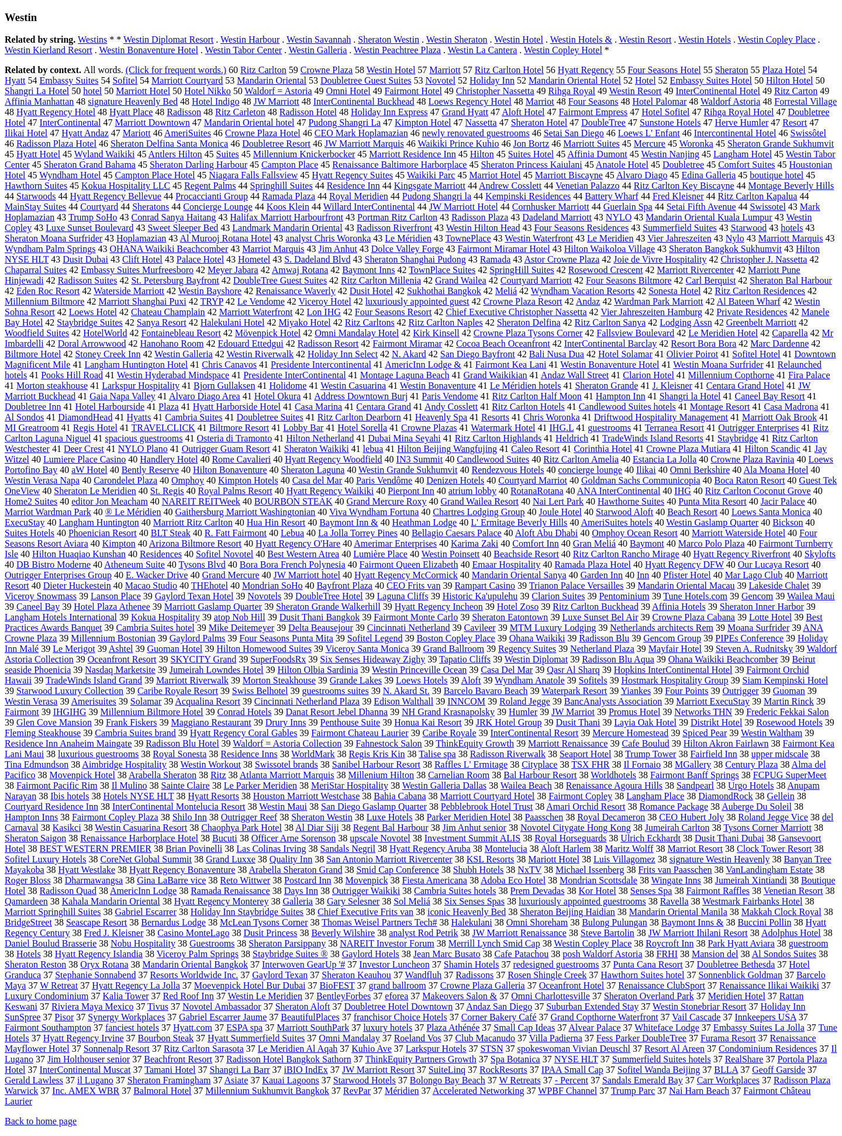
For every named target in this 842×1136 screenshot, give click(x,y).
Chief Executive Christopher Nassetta (516, 312)
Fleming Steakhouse (43, 733)
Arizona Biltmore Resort (195, 543)
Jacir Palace (783, 501)
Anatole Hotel (622, 165)
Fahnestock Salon (389, 743)
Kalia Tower (126, 996)
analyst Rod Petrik (423, 933)
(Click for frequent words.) (176, 70)
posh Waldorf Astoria (602, 954)
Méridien (402, 1091)
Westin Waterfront (539, 238)
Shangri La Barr (240, 1070)
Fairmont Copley (580, 796)
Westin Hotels (704, 39)
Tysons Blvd (202, 564)
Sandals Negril (347, 849)
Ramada (495, 259)
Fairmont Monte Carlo (416, 617)
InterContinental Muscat (85, 1070)
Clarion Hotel (648, 375)
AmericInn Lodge (143, 891)
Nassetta (480, 122)
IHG (682, 491)
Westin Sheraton (457, 39)
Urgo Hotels (751, 785)
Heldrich (571, 438)
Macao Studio (151, 586)
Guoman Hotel (175, 649)
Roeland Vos (417, 1038)
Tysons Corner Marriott (767, 828)
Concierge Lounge (217, 207)
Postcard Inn (307, 880)
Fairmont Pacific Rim (57, 785)
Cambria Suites (193, 417)
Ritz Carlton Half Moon (537, 396)
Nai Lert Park (558, 501)
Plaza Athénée (452, 1028)
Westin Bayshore (209, 291)
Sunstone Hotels (670, 122)
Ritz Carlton (263, 70)
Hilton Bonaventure (230, 470)
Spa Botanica (515, 1059)
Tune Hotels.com (695, 596)
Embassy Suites (69, 80)
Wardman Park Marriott (658, 301)
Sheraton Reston (35, 964)
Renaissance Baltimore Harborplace (399, 165)
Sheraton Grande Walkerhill (328, 607)
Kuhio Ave (371, 1049)
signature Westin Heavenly (720, 859)
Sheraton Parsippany (287, 943)
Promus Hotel (634, 712)
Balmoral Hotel (162, 1091)
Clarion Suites (558, 596)
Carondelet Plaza (125, 480)
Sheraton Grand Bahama (90, 165)
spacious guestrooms (144, 438)
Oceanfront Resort (122, 659)
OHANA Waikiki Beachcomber (168, 249)
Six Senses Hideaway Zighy (372, 659)
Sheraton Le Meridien (95, 491)
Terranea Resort (675, 428)
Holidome (287, 386)
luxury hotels (387, 1028)
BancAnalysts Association (613, 701)
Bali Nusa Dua (556, 354)
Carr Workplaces (728, 1080)
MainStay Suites (35, 207)
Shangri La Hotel (37, 91)
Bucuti (224, 838)
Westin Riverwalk (260, 354)
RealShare (744, 1059)
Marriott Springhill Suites (53, 912)
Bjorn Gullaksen (224, 386)
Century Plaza (751, 764)
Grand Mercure (230, 575)
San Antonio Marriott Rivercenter (389, 859)
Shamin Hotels (471, 964)
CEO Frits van (413, 586)
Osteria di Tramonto (234, 438)
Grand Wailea (460, 280)
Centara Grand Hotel (745, 386)
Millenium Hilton (380, 775)
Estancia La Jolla (664, 459)
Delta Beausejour (320, 628)
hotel (92, 91)
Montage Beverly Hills (791, 186)
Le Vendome (261, 301)
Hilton (482, 154)
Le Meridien (610, 238)
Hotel (645, 80)
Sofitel (124, 80)
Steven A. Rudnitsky (754, 649)
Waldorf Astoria (730, 101)
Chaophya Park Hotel (241, 828)
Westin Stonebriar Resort (699, 1006)
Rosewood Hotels (789, 722)
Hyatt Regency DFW (684, 564)
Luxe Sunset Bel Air (600, 617)
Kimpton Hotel (423, 122)
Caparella (790, 333)
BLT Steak (171, 533)
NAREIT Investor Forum (387, 943)
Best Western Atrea (303, 554)
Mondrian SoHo (272, 586)
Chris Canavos (229, 365)
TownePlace (468, 238)
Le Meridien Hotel (723, 333)
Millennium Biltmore (44, 301)
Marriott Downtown (152, 122)
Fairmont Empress (592, 112)
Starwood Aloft (624, 512)
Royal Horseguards (570, 838)
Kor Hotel (597, 891)
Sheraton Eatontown (510, 617)
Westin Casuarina (353, 386)
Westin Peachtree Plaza (397, 50)
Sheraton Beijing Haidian (567, 912)
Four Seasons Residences (581, 228)
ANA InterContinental (619, 491)
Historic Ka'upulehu (480, 596)
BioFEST (336, 985)
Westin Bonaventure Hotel (148, 50)
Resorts (495, 417)
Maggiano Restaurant (211, 722)
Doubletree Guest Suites (366, 80)
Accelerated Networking (478, 1091)
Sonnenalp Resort (117, 1049)
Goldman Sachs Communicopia (640, 480)
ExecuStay (24, 522)
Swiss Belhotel (260, 691)
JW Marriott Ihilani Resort (698, 933)
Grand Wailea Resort (479, 501)
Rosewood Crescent (605, 270)
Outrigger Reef (249, 817)
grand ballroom (397, 985)
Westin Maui (283, 807)
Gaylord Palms (198, 638)
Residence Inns (248, 754)
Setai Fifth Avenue (701, 207)
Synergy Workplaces (126, 1017)
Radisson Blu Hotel (182, 743)
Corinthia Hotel (603, 449)
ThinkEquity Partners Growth (421, 1059)
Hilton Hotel (789, 80)
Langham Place (655, 796)
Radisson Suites (88, 280)
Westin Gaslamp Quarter (712, 522)
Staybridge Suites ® (290, 954)
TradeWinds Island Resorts (652, 438)
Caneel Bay (38, 607)
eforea (396, 996)
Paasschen (543, 817)
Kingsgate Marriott (429, 186)
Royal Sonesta (179, 754)
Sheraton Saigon (35, 838)
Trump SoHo (92, 217)
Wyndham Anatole (529, 680)
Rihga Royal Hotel (738, 112)
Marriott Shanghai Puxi (142, 301)
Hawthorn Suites (36, 186)
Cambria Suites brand (135, 733)
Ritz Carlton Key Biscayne (684, 186)
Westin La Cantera (482, 50)
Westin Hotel (518, 39)
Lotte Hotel (770, 617)
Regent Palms (210, 186)
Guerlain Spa (628, 207)
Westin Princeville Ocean (419, 670)
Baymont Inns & (692, 922)
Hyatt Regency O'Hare (298, 543)
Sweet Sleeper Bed (182, 228)
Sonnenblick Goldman (740, 975)
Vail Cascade (696, 1017)
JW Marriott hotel (307, 575)
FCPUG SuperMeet (790, 775)
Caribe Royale (450, 733)
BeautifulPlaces (310, 1017)
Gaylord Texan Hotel (194, 596)
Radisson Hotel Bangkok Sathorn (288, 1059)
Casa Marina (318, 407)
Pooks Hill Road (72, 375)
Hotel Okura (277, 396)
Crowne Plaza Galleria (482, 985)
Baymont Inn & (348, 522)
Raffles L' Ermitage (471, 764)
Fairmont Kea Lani (511, 365)
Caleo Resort (535, 449)
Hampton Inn (621, 396)
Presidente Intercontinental (321, 365)
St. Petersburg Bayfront (175, 280)
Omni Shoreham (537, 922)
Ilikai (646, 470)
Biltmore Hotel (33, 354)
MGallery (693, 764)
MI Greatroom (32, 428)
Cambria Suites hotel (155, 628)
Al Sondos (24, 417)
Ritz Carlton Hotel (509, 70)
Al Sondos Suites (784, 954)
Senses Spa (651, 891)
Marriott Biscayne (569, 175)
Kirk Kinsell (436, 333)
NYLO (619, 217)
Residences (161, 554)
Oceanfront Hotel (572, 985)
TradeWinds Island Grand (94, 680)
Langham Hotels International (61, 617)
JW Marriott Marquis (364, 144)
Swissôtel (808, 133)
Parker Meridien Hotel (468, 817)
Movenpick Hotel (82, 775)
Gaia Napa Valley (122, 396)
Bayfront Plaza (344, 586)
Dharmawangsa (94, 880)
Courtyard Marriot (532, 480)
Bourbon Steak (166, 1038)
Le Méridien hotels (525, 386)
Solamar (145, 701)
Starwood (749, 228)
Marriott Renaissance (568, 743)
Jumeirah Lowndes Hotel (217, 670)
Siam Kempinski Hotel (786, 680)
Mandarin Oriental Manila (678, 912)
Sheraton (731, 70)
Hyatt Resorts (213, 796)
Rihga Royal (571, 91)
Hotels (28, 954)
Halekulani (471, 922)
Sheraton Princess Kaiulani (531, 165)
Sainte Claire (185, 785)
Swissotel (767, 207)
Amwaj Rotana (300, 270)
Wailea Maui (811, 596)
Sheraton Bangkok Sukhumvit (725, 249)
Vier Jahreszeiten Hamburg (651, 312)
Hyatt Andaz (84, 133)
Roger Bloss (28, 880)
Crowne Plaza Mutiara (688, 449)
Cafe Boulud (645, 743)
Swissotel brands (286, 764)
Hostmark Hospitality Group (674, 680)
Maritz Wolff (629, 849)
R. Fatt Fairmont (236, 533)
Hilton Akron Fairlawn (726, 743)
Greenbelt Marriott (761, 322)
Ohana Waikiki (537, 638)
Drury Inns (285, 722)
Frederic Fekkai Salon (787, 712)
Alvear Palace (594, 1028)
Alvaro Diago (642, 175)
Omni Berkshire (700, 470)
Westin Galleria (318, 50)
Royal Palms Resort (235, 491)
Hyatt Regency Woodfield (333, 459)
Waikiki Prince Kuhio (458, 144)
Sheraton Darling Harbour (198, 165)
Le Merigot (74, 649)
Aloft (471, 680)
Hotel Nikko (207, 91)
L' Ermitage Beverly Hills (519, 522)
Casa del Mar (317, 480)
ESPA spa (244, 1028)
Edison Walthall (403, 701)
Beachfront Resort (178, 1059)
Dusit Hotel (371, 291)
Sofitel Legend (375, 638)
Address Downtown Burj (361, 396)
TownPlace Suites (442, 270)
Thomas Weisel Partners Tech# (379, 922)
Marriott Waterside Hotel (738, 533)
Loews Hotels (421, 680)
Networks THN (703, 712)
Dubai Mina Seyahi (404, 438)
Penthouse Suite (350, 722)
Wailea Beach (526, 785)
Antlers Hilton (175, 154)
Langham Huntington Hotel (136, 365)
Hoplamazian (141, 238)
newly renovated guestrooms (476, 133)
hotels (792, 228)
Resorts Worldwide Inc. (194, 975)
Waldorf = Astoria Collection (287, 743)
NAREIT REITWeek (201, 501)
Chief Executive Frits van (365, 912)
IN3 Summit (419, 459)
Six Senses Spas (474, 901)
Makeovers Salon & (459, 996)
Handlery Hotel (169, 459)
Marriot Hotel (494, 175)
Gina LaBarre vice (171, 880)
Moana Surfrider (758, 628)
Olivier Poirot (692, 354)
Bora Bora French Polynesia (293, 564)
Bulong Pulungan (614, 922)
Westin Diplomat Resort (168, 39)
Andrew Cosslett (510, 186)
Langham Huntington (98, 522)
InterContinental (70, 122)
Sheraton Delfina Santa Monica (169, 144)
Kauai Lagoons (290, 1080)
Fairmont (22, 712)
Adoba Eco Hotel (513, 880)
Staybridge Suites (89, 322)
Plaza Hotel (784, 70)
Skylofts (820, 554)
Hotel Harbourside (109, 407)
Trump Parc (633, 1091)
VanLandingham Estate (769, 870)
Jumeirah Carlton (677, 828)
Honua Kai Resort (428, 722)
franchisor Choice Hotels (400, 1017)
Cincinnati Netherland (408, 628)
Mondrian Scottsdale (598, 880)
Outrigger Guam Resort (226, 449)
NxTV (529, 870)
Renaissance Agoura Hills (614, 785)
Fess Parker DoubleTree (641, 1038)
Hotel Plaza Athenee (112, 607)
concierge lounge (590, 470)
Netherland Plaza (602, 649)
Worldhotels (613, 775)
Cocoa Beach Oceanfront (503, 343)
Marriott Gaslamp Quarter (213, 607)
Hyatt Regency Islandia (99, 954)
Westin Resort (645, 39)
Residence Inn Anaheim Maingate (68, 743)
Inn (643, 575)
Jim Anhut (338, 249)
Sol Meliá (412, 901)
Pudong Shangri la (436, 196)
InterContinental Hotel (718, 91)
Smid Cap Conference (397, 870)
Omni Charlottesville (550, 996)
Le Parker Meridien (260, 785)
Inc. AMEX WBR (85, 1091)
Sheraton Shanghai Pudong (415, 259)
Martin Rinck (789, 701)
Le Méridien (408, 238)
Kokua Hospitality (165, 617)
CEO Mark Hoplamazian (361, 133)
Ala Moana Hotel (775, 470)
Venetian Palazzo (587, 186)
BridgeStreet (28, 922)
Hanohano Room (172, 343)
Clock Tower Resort (774, 849)
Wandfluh (423, 975)
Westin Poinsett (451, 554)
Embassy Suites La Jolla (759, 1028)
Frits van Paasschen (675, 870)
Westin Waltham (771, 733)
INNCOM (466, 701)
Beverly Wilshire (343, 933)
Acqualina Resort (207, 701)
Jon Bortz (531, 144)
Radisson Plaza (479, 217)
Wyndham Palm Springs (50, 249)
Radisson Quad (68, 891)
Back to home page (41, 1121)
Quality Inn (291, 859)
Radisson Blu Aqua (618, 659)
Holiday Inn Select (343, 354)
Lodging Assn (686, 322)
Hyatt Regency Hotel (55, 112)
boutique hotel (776, 175)
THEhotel (209, 586)
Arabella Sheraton (162, 775)
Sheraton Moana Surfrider (53, 238)
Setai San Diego (574, 133)
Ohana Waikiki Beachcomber (723, 659)
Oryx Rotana (104, 964)
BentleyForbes (343, 996)
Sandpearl (695, 785)
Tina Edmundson (36, 764)
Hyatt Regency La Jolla (136, 985)
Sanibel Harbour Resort (376, 764)
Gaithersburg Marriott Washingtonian (245, 512)
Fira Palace (809, 375)
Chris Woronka (551, 417)
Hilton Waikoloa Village (609, 249)
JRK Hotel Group (509, 722)
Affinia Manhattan (39, 101)
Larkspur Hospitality (141, 386)
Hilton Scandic (772, 449)
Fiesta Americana (434, 880)
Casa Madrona (791, 407)
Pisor (64, 1017)
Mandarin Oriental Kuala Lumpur (709, 217)
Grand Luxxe (231, 859)
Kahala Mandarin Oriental (111, 901)
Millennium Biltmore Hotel (152, 712)
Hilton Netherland (320, 438)
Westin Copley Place (777, 39)
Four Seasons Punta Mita (286, 638)
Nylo (735, 238)
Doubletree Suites (269, 417)
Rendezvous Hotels (507, 470)
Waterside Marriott (129, 291)
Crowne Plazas (429, 428)
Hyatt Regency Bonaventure (182, 870)
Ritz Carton (795, 91)
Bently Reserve (150, 470)
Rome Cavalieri (241, 459)
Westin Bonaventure (438, 386)
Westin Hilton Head (483, 228)
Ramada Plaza (288, 196)
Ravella (674, 901)
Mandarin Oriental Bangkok (195, 964)
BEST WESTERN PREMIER (95, 849)
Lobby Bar (303, 428)
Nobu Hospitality (143, 943)
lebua (373, 449)
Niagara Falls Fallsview (253, 175)
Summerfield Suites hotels (661, 1059)
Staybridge (737, 438)
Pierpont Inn (411, 491)
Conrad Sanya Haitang (173, 217)
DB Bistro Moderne (53, 564)
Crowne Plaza (327, 70)
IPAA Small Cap (572, 1070)
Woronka (696, 144)
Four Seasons (593, 101)
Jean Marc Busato (447, 954)
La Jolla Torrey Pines (358, 533)
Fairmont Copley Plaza (115, 817)
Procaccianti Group (211, 196)
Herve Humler (741, 122)
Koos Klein (288, 207)
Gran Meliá (594, 543)
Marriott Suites (591, 144)
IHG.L (562, 428)
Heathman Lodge (424, 522)
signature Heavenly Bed (133, 101)
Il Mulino (129, 785)
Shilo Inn (189, 817)
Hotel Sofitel (665, 112)
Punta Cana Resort (647, 964)
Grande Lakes (356, 680)
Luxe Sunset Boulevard (89, 228)
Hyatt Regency (586, 70)
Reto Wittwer (245, 880)
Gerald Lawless (34, 1080)
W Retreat (59, 985)
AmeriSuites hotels (616, 522)
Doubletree (683, 165)
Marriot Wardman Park (48, 512)
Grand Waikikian (495, 375)
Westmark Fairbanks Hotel (752, 901)
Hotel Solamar (625, 354)
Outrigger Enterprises (758, 428)
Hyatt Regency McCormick (406, 575)
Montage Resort (720, 407)
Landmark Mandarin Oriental (287, 228)
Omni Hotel (348, 91)
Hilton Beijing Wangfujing (447, 449)
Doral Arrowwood (92, 343)
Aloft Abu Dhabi (546, 533)
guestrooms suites (335, 691)
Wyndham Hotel (70, 175)
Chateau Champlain (168, 312)
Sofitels (593, 680)
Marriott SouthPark (313, 1028)
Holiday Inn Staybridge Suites (247, 912)
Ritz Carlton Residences (760, 291)
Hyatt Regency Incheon (439, 607)
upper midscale (779, 754)
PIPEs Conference (749, 638)
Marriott (444, 70)
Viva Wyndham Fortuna (374, 512)
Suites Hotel (531, 154)
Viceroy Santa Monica (367, 649)
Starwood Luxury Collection (69, 691)
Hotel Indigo (215, 101)
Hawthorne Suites (631, 501)
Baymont (647, 543)
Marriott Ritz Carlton (193, 522)
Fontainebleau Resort (180, 333)
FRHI (667, 954)
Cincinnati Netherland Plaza (307, 701)
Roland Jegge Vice (773, 817)
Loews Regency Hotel (470, 101)
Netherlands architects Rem (661, 628)
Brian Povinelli (193, 849)
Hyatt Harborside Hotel (237, 407)
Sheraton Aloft (302, 1006)
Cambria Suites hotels (455, 891)
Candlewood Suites (493, 459)
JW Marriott (276, 101)
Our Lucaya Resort (773, 564)
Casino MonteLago (193, 933)
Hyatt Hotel (38, 154)
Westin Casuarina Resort (141, 828)
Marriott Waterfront (256, 312)
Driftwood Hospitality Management (661, 417)
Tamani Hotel (169, 1070)
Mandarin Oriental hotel (249, 122)
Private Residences (751, 312)
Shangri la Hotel (690, 396)
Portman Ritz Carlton (397, 217)
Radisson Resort (328, 343)
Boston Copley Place (455, 638)
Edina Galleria (708, 175)
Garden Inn (602, 575)
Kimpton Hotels (248, 480)
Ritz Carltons (370, 322)
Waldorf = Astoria (278, 91)
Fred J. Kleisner (114, 933)
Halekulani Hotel (233, 322)
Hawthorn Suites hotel (642, 975)
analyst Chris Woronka (328, 238)
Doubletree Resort (276, 144)
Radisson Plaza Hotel (56, 144)
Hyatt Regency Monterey (221, 901)
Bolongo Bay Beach (447, 1080)
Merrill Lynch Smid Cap (494, 943)
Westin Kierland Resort (48, 50)
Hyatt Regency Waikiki (330, 491)
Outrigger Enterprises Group (58, 575)
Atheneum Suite (134, 564)
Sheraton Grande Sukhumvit (780, 144)
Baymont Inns (368, 270)
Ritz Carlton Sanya (610, 322)
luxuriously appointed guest (417, 301)
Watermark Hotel (503, 428)
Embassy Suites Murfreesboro (137, 270)
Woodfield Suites (37, 333)
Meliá (506, 291)
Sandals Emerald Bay (642, 1080)
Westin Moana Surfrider (718, 365)
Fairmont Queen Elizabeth (409, 564)
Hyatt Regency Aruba (430, 849)
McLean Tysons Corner (264, 922)
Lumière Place (380, 554)
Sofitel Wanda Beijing (658, 1070)
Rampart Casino (484, 586)
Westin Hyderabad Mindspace (173, 375)
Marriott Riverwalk (192, 680)
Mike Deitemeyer (241, 628)
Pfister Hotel (686, 575)
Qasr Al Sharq (573, 670)
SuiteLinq (447, 1070)
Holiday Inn (492, 80)
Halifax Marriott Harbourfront (286, 217)
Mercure (649, 144)
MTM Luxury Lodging (553, 628)
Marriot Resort (695, 849)
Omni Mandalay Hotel (357, 333)
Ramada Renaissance (230, 891)
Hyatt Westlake (87, 870)
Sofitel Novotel (224, 554)
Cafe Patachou (521, 954)
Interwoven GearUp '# (303, 964)
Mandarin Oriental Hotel (575, 80)
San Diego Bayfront (477, 354)
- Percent (571, 1080)
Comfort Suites (746, 165)
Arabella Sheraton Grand (295, 870)
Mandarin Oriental (271, 80)
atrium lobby (472, 491)
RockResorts (503, 1070)
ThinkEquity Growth (475, 743)
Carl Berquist (711, 280)
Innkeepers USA (765, 1017)
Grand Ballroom (453, 649)
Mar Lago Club (754, 575)
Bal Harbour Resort (540, 775)
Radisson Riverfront (394, 228)
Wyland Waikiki (104, 154)
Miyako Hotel (304, 322)
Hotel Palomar (659, 101)
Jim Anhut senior (474, 828)
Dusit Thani (578, 722)
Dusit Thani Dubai (729, 838)
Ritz (218, 775)
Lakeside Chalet (779, 586)
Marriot (540, 101)
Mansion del (715, 954)
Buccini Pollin (764, 922)
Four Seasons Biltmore (629, 280)
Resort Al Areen (674, 1049)
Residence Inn (353, 186)
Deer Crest (84, 449)
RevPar (357, 1091)
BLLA (726, 1070)
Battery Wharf (612, 196)
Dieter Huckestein (77, 586)
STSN (491, 1049)
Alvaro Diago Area (204, 396)
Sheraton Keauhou (356, 975)
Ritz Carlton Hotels (528, 407)
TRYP (211, 301)
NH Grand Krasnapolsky (448, 712)
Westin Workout (210, 764)
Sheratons (150, 207)
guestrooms (609, 428)
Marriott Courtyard (187, 80)
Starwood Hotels (364, 1080)
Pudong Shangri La (344, 122)
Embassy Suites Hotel (711, 80)
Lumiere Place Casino (84, 459)
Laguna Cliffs (403, 596)
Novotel (440, 80)
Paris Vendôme (384, 480)
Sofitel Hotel (756, 354)
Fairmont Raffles (718, 891)
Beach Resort (692, 512)
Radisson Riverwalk (508, 754)
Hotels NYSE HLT (138, 796)
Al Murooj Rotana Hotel (225, 238)
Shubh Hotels (478, 870)
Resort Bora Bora (703, 343)
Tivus (157, 1006)
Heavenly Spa (441, 417)
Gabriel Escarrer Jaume (223, 1017)
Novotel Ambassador (221, 1006)
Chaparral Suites (36, 270)
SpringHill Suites (521, 270)
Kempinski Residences (528, 196)
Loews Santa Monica (770, 512)
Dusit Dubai (85, 259)
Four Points (686, 691)
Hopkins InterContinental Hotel (673, 670)
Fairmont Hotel (413, 91)
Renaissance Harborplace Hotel (139, 838)
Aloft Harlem (566, 849)
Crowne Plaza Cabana (694, 617)
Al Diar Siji (317, 828)
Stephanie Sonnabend (95, 975)
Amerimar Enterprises (395, 543)
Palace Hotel (200, 259)
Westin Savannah (319, 39)
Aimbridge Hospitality (124, 764)
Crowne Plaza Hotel (263, 133)
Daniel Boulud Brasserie (50, 943)
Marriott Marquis (790, 238)
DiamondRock (725, 796)
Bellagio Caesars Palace (457, 533)
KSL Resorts (491, 859)
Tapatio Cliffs (465, 659)
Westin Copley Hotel (563, 50)
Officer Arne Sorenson (293, 838)
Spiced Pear (704, 733)
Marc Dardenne (779, 343)
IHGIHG (70, 712)
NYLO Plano (143, 449)
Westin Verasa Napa (42, 480)
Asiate (237, 1080)
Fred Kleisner (678, 196)
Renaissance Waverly (296, 291)
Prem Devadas (537, 891)
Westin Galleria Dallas (444, 785)
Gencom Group (672, 638)
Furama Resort (728, 1038)
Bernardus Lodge (173, 922)
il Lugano (95, 1080)
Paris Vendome (450, 396)
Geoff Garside (778, 1070)
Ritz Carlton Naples (446, 322)
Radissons (474, 975)
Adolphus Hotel (791, 933)
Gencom (757, 596)
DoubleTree (603, 122)
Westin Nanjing (670, 154)
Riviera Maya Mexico (92, 1006)
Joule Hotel (560, 512)
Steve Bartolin (607, 933)
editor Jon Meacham (109, 501)
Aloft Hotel (523, 112)
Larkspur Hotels (436, 1049)
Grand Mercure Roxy (387, 501)
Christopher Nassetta (495, 91)
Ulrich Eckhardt (650, 838)
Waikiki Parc (431, 175)
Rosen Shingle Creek (547, 975)
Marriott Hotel (143, 91)
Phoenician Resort (102, 533)
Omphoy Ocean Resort (635, 533)
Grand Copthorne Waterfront (604, 1017)
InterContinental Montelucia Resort (179, 807)
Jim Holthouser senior (88, 1059)
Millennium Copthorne (731, 375)
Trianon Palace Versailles (576, 586)
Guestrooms (211, 943)
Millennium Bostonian (113, 638)
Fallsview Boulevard (635, 333)
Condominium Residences (768, 1049)
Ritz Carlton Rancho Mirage (626, 554)
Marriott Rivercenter (695, 270)
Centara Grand (383, 407)
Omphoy (187, 480)
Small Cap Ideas (524, 1028)
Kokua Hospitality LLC (125, 186)
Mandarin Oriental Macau (685, 586)
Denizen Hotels (455, 480)
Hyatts (138, 417)
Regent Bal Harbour (391, 828)
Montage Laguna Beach (405, 375)
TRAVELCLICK (163, 428)
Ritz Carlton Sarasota (204, 1049)
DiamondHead (85, 417)
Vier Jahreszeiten (679, 238)
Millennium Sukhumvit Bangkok (267, 1091)
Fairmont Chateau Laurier (359, 733)
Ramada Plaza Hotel (592, 564)
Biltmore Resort (239, 428)
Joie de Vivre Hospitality (659, 259)
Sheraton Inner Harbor (762, 607)
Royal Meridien (358, 196)
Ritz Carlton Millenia (381, 280)
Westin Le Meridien (264, 996)
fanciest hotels (132, 1028)
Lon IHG (324, 312)
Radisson (184, 112)
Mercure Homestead (630, 733)
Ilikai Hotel (26, 133)
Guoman (789, 691)
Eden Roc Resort (48, 291)
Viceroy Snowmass (41, 596)
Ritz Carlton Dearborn (359, 417)
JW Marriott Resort (378, 1070)
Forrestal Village (805, 101)
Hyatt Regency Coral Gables (244, 733)
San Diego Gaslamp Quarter (374, 807)
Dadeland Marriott (557, 217)
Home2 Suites (31, 501)
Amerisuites (93, 701)
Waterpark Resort (574, 691)
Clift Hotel (142, 259)
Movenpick (367, 880)
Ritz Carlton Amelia (581, 459)
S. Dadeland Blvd (317, 259)
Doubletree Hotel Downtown (398, 1006)
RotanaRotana (537, 491)
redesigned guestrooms (556, 964)
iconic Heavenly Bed (466, 912)
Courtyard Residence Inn (51, 807)
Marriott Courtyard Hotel (487, 796)
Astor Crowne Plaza (561, 259)
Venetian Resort (793, 891)
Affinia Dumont (597, 154)
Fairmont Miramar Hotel (504, 249)
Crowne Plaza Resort (522, 301)
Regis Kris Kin (377, 754)
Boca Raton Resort (749, 480)
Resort (794, 122)
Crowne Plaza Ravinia (752, 459)
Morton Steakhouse (279, 680)
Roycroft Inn (669, 943)
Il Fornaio (642, 764)
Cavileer (479, 628)
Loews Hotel (93, 312)
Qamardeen (26, 901)
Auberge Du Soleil (757, 807)
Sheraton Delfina (529, 322)
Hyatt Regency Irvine (83, 1038)
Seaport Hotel (585, 754)
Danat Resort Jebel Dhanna (336, 712)
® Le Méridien (133, 512)
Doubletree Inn (33, 407)
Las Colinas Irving (271, 849)
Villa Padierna (555, 1038)
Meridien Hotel (736, 996)
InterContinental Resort (535, 733)
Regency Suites (527, 649)
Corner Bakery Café (499, 1017)
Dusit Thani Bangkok (319, 617)
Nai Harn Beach (699, 1091)
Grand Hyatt (464, 112)
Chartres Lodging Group (478, 512)
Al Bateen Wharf (749, 301)
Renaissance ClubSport (661, 985)
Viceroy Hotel (325, 301)
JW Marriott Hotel (463, 207)
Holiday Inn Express (389, 112)
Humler (523, 712)
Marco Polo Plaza (711, 543)
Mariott (137, 133)
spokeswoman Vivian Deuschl (573, 1049)
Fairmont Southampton (48, 1028)
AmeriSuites (187, 133)
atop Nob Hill (239, 617)
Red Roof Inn (188, 996)
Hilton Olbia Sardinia (318, 670)
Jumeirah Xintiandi (751, 880)
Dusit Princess (270, 933)
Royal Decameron (611, 817)
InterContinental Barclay (610, 343)
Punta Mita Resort (712, 501)
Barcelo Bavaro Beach (486, 691)
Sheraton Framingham (169, 1080)
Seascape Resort (96, 922)
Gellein (781, 796)
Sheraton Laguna (313, 470)
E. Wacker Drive (157, 575)
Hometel (254, 259)
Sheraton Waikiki (316, 449)
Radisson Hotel (308, 112)
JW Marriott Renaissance (519, 933)
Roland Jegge (524, 701)
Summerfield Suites (680, 228)
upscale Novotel (380, 838)
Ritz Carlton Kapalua (757, 196)
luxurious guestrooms (98, 754)
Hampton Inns (31, 817)
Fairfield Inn (713, 754)
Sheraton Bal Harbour (790, 280)
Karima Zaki (474, 543)
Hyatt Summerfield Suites (256, 1038)
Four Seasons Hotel (663, 70)
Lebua (292, 533)
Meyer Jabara (233, 270)
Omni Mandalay (349, 1038)
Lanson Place (116, 596)
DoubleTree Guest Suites (280, 280)
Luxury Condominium (47, 996)
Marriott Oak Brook (779, 417)
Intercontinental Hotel (735, 133)
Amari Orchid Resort (585, 807)
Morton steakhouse (52, 386)
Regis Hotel (95, 428)
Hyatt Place (131, 112)
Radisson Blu (604, 638)
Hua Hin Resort (276, 522)
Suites (227, 154)
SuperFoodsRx (278, 659)
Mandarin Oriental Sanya (519, 575)
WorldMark (312, 754)
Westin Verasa (31, 701)
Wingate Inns (676, 880)
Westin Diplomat (536, 659)
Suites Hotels (29, 533)
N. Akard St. (406, 691)
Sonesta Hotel (674, 291)
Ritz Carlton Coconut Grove (758, 491)
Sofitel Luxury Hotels (46, 859)
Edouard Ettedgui (250, 343)
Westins (92, 39)
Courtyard (99, 207)
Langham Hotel (742, 154)
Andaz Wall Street (575, 375)
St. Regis (167, 491)
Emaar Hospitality (506, 564)
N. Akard (409, 354)
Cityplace (539, 764)
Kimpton (119, 543)
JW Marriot (573, 712)
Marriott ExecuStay (713, 701)
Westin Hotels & (581, 39)
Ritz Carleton (240, 112)
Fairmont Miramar (407, 343)
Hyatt (15, 80)
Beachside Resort (526, 554)
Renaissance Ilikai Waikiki (769, 985)
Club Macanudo (485, 1038)
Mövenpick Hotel (268, 333)
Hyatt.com (192, 1028)
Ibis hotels (69, 796)
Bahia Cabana (400, 796)
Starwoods (36, 196)
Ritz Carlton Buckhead (596, 607)
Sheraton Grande (606, 386)
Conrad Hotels (245, 712)
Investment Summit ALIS (472, 838)
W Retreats (519, 1080)
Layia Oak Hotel (645, 722)
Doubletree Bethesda (736, 964)
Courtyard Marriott (536, 280)
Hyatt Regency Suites (352, 175)
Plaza (168, 407)
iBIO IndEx (306, 1070)
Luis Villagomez (624, 859)
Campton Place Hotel (155, 175)
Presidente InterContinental (294, 375)
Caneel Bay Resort (770, 396)
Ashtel (121, 649)
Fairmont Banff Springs (694, 775)
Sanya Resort (162, 322)
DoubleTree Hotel (329, 596)
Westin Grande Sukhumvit (407, 470)
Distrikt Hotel (716, 722)
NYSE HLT (576, 1059)
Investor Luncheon (394, 964)
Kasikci (67, 828)
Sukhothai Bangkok (444, 291)
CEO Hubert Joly (691, 817)
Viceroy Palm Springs (198, 954)
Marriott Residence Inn (412, 154)
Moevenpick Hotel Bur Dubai (250, 985)
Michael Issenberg (589, 870)
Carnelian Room (458, 775)
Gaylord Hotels (370, 954)
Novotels (264, 596)
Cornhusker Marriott (550, 207)
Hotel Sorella (362, 428)
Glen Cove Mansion (54, 722)
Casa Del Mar (507, 670)
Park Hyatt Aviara (741, 943)
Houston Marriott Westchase (306, 796)
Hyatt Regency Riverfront (742, 554)
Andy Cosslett (451, 407)
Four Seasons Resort (393, 312)
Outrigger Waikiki (366, 891)
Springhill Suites (281, 186)
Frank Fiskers (131, 722)
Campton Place (289, 165)
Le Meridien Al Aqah (297, 1049)
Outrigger (740, 691)
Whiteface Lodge (666, 1028)
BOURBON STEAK (293, 501)
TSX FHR (590, 764)
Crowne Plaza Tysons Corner (528, 333)
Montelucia (506, 849)
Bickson (787, 522)
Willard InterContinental (369, 207)
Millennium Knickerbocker (304, 154)
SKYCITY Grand (204, 659)
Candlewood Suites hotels (627, 407)
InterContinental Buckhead (364, 101)
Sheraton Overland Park (649, 996)
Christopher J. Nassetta (763, 259)
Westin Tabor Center (243, 50)
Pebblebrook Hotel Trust (487, 807)
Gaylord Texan (280, 975)
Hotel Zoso (518, 607)
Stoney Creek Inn (107, 354)
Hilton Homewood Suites (264, 649)
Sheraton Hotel (539, 122)
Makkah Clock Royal (781, 912)
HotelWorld (105, 333)
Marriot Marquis (273, 249)
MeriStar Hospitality (349, 785)
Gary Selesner (353, 901)
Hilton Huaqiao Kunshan (79, 554)
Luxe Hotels (390, 817)
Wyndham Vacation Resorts (582, 291)
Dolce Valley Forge (407, 249)
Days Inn (301, 891)
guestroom (809, 943)
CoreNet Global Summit (146, 859)
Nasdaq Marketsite (120, 670)
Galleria (297, 901)
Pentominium (624, 596)
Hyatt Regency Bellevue (115, 196)
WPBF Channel (567, 1091)
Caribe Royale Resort (177, 691)
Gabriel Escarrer (145, 912)
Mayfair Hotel (675, 649)
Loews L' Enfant (649, 133)
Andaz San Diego (499, 1006)
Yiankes (636, 691)
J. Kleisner (672, 386)
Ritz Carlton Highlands (498, 438)
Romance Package (673, 807)
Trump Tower (650, 754)
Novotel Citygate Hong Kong (575, 828)
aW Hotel (89, 470)
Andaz (588, 301)
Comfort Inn (535, 543)
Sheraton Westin (388, 39)
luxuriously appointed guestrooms (582, 901)
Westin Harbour (249, 39)
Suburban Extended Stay (592, 1006)
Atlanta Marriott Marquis (287, 775)
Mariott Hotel (553, 859)
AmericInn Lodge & (423, 365)
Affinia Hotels (679, 607)
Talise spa (437, 754)
